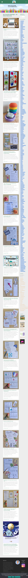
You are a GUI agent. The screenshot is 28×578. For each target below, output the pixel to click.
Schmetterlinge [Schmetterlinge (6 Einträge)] (22, 203)
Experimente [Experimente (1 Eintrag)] (22, 67)
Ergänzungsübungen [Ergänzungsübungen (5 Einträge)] (23, 61)
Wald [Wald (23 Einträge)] (21, 244)
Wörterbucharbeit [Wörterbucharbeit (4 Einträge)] (22, 259)
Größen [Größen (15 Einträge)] (21, 101)
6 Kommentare (10, 99)
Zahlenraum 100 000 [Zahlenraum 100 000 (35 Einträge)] (23, 266)
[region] (14, 8)
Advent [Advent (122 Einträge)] (22, 25)
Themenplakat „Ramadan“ (8, 267)
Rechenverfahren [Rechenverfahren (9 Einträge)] (22, 187)
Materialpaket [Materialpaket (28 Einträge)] (22, 153)
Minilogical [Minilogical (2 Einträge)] (22, 159)
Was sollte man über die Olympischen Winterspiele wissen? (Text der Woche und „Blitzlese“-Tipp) (11, 299)
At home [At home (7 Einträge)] (21, 31)
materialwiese (22, 281)
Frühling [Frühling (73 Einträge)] (22, 88)
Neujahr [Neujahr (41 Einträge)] (22, 167)
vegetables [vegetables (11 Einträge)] (22, 238)
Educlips (21, 344)
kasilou (21, 303)
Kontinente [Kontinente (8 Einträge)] (22, 130)
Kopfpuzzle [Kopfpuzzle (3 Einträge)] (22, 132)
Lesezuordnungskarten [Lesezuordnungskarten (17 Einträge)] (23, 145)
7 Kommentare (10, 192)
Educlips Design (22, 304)
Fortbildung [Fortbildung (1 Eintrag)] (22, 81)
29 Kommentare (10, 428)
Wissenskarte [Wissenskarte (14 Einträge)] (22, 257)
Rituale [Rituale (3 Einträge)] (21, 194)
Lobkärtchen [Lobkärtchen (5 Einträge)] (22, 146)
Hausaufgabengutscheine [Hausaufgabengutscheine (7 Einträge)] (23, 103)
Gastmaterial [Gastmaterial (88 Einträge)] (22, 90)
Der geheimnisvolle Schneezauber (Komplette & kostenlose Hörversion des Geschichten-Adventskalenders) (11, 545)
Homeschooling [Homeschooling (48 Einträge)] (22, 109)
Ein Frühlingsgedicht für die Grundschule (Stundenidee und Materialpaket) (10, 152)
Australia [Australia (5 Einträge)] (21, 32)
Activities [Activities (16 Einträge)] (22, 24)
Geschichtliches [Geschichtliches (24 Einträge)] (22, 95)
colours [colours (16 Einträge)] (21, 46)
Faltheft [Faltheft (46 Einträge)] (22, 69)
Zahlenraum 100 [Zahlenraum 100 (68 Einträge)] (23, 265)
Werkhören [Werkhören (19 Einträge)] (22, 250)
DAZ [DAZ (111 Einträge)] (21, 47)
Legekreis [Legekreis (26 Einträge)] (22, 140)
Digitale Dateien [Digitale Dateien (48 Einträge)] (22, 53)
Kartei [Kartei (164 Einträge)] (21, 118)
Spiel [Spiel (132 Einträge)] (21, 216)
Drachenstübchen (22, 284)
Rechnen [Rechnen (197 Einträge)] (22, 188)
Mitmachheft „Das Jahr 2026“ (9, 448)
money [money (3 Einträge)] (21, 160)
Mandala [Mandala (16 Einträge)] (22, 152)
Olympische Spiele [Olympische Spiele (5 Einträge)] (22, 174)
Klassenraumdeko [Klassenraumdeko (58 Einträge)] (23, 125)
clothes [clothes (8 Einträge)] (21, 44)
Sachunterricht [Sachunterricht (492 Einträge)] (23, 201)
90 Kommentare (10, 161)
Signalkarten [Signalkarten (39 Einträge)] (22, 211)
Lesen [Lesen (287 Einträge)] (21, 144)
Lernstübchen (22, 295)
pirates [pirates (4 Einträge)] (21, 180)
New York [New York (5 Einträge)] (22, 168)
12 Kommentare (11, 519)
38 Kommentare (11, 338)
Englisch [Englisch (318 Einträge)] (22, 60)
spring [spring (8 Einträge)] (21, 218)
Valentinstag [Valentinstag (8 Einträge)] (22, 237)
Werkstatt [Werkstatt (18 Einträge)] (22, 251)
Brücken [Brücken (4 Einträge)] (21, 38)
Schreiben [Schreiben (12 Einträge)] (22, 208)
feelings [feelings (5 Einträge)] (21, 74)
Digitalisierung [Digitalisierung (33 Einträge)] (22, 54)
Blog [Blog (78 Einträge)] (21, 37)
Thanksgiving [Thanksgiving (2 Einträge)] (22, 230)
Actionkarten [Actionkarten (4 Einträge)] (22, 23)
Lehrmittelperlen (22, 290)
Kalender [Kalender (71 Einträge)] (22, 116)
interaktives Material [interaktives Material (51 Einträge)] (23, 111)
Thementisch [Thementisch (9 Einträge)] (22, 231)
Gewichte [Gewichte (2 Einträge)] (21, 96)
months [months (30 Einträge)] (21, 161)
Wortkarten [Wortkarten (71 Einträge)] (22, 258)
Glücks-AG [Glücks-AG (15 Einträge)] (22, 97)
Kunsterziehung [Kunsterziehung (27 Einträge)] (22, 137)
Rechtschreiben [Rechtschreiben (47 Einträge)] (22, 189)
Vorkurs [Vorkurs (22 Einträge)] (21, 243)
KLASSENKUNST (22, 296)
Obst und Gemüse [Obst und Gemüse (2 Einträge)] (22, 173)
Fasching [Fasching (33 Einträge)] (22, 73)
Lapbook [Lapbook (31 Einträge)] (22, 139)
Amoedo (21, 300)
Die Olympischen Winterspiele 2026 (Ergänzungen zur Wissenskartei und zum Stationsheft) (11, 330)
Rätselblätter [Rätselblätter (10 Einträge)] (22, 195)
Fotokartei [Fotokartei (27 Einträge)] (22, 82)
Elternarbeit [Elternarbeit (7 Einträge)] (22, 59)
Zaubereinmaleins (22, 287)
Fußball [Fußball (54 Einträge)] (22, 89)
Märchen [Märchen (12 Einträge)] (22, 166)
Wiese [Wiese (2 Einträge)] (23, 252)
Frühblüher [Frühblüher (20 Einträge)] (22, 87)
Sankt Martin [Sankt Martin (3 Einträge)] (22, 202)
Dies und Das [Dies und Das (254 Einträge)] (22, 52)
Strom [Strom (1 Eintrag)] (21, 223)
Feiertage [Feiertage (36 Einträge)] (22, 75)
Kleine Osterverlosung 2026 (9, 123)
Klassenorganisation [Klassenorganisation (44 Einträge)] (23, 124)
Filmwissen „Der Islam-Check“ (9, 246)
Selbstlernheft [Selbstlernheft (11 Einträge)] (22, 210)
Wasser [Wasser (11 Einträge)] (21, 245)
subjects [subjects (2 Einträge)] (21, 224)
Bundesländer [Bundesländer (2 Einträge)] (22, 39)
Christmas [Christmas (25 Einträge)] (22, 40)
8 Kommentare (11, 553)
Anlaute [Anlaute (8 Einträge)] (21, 30)
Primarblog (21, 299)
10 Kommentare (10, 69)
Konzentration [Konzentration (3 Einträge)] (22, 131)
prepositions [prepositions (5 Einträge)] (22, 182)
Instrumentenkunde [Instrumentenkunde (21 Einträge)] (23, 110)
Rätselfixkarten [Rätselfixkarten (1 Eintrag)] (22, 196)
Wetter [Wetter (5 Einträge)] (21, 252)
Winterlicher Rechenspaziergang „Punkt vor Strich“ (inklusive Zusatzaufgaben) (10, 509)
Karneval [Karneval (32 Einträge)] (22, 117)
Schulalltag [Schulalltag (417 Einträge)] (22, 209)
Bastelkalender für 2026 (8, 421)
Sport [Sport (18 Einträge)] (23, 216)
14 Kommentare (11, 253)
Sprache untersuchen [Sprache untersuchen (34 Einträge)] (23, 217)
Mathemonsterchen (22, 305)
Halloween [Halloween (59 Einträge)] (22, 102)
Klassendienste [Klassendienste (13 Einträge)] (22, 123)
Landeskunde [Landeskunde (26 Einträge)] (22, 138)
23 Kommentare (11, 306)
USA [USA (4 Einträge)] (21, 236)
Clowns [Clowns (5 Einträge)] (21, 45)
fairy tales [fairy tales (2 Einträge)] (22, 68)
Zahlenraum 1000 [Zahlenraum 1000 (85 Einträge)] (23, 267)
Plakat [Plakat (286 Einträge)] (21, 181)
